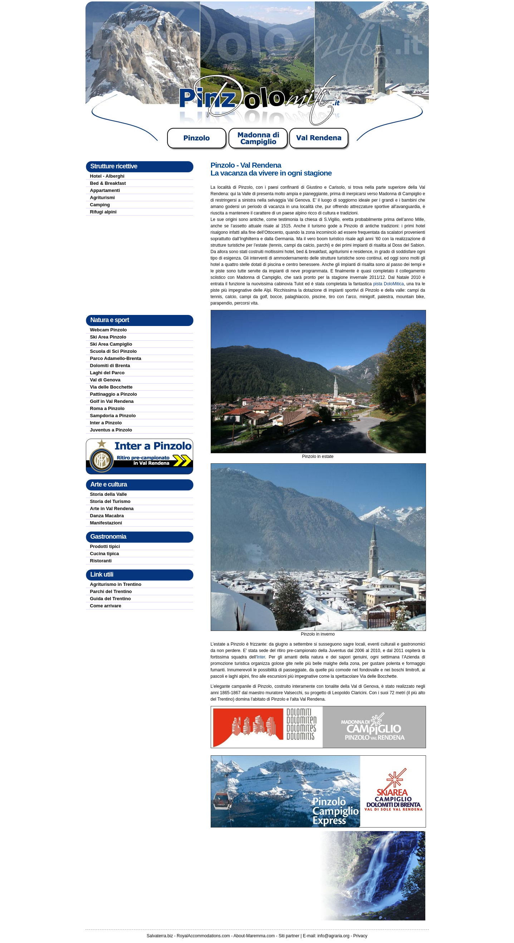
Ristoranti (101, 560)
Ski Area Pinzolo (108, 337)
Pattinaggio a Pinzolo (113, 394)
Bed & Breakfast (108, 183)
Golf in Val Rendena (112, 401)
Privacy (360, 935)
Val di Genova (105, 379)
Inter (261, 657)
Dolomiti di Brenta (110, 365)
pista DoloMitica (388, 283)
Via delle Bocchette (111, 387)
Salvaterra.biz (160, 935)
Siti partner (289, 935)
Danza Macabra (107, 515)
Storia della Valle (108, 494)
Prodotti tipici (105, 546)
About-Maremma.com (254, 935)
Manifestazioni (106, 522)
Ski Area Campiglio (111, 344)
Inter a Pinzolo (106, 422)
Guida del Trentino (110, 598)
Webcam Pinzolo (108, 329)
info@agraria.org (333, 935)
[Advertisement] (139, 265)
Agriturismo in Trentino (116, 584)
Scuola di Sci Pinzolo (113, 351)
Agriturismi (102, 197)
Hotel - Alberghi (107, 176)
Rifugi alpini (103, 211)
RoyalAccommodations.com (203, 935)
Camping (100, 204)
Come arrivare (105, 605)
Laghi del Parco (107, 372)
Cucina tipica (104, 553)
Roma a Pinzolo (107, 408)
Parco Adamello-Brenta (115, 358)
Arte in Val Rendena (112, 508)
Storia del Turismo (110, 501)
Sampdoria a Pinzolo (113, 415)
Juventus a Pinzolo (111, 430)
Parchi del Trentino (111, 591)
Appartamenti (105, 190)
